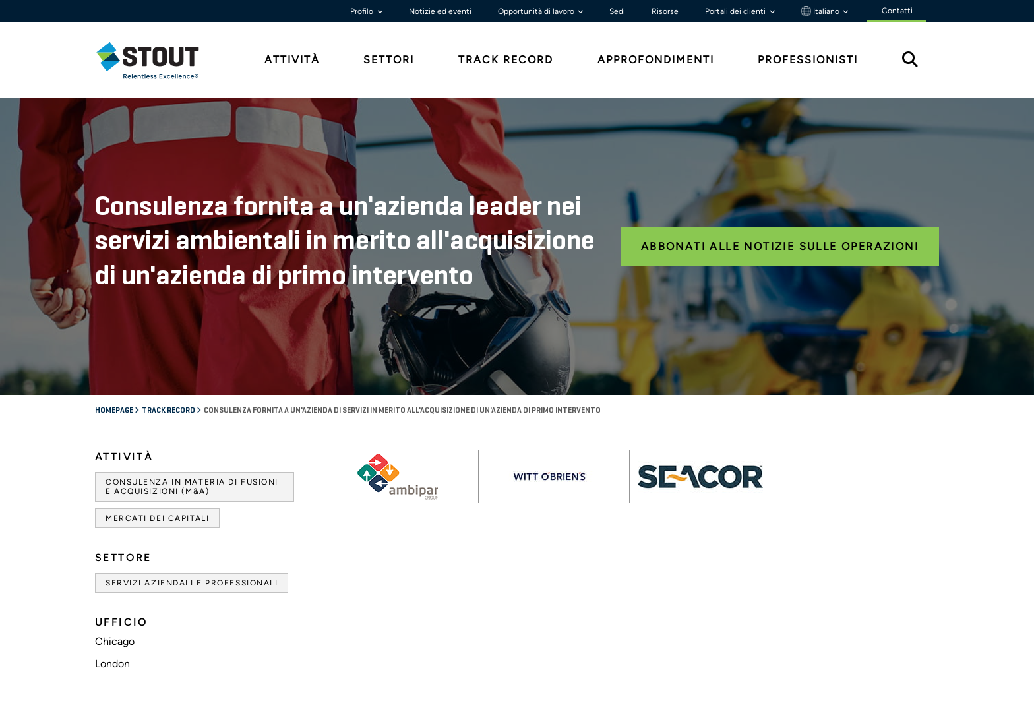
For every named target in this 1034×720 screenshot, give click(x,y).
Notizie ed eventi (440, 11)
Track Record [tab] (505, 59)
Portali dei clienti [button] (736, 11)
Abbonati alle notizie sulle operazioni (780, 246)
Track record (169, 411)
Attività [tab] (292, 59)
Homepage (115, 411)
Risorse (665, 11)
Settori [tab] (388, 59)
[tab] (157, 60)
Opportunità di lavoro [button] (537, 11)
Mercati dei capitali (157, 518)
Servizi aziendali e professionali (192, 582)
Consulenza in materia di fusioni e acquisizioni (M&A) (192, 486)
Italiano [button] (821, 11)
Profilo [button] (362, 11)
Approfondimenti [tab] (655, 59)
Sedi (617, 11)
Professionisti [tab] (808, 59)
